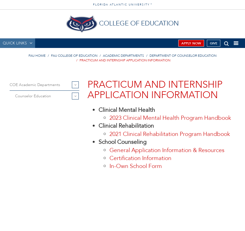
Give (213, 43)
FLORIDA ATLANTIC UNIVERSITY (122, 5)
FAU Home (37, 55)
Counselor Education (33, 96)
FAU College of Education (74, 55)
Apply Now (191, 43)
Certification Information (140, 158)
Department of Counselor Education (183, 55)
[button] (226, 42)
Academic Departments (123, 55)
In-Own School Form (135, 166)
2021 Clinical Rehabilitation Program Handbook (169, 134)
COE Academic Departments (35, 84)
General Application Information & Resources (166, 150)
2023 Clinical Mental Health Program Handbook (170, 118)
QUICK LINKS (15, 43)
